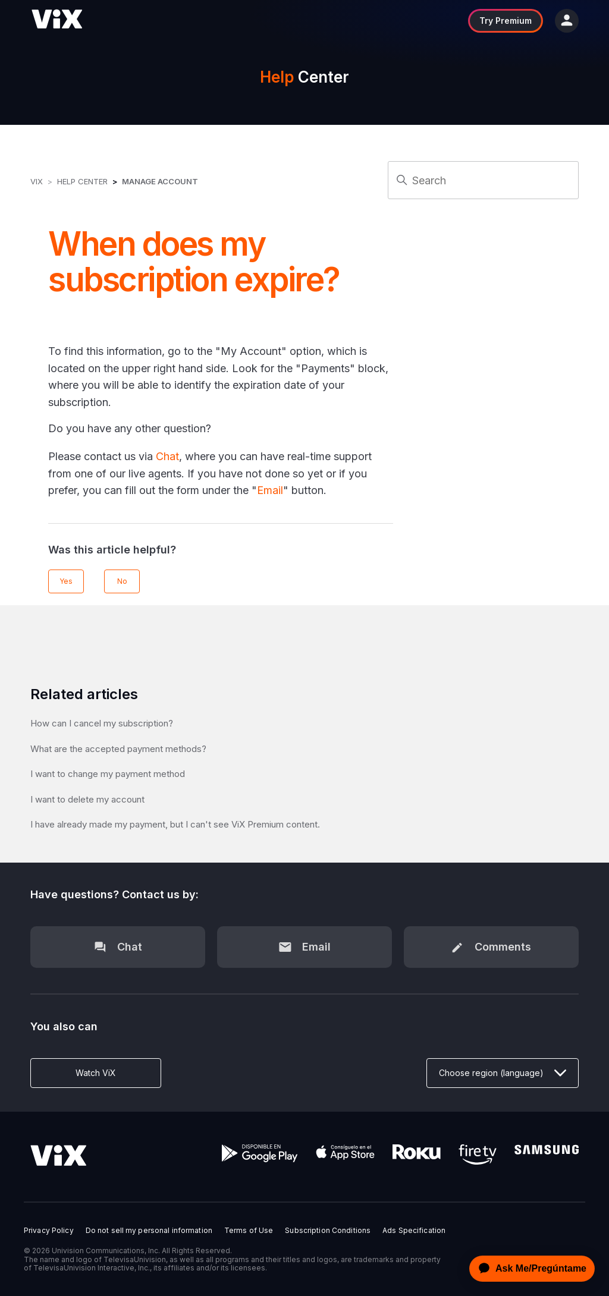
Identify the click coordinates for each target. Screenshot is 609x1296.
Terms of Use (248, 1230)
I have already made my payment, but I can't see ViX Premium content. (175, 824)
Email (270, 490)
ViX (36, 181)
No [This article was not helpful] (122, 581)
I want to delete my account (87, 799)
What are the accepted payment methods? (118, 748)
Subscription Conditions (328, 1230)
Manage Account (160, 181)
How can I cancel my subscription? (101, 723)
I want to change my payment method (107, 773)
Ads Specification (413, 1230)
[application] (528, 1268)
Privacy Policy (49, 1230)
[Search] (483, 180)
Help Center (82, 181)
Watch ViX (96, 1073)
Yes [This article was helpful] (66, 581)
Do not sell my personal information (149, 1230)
